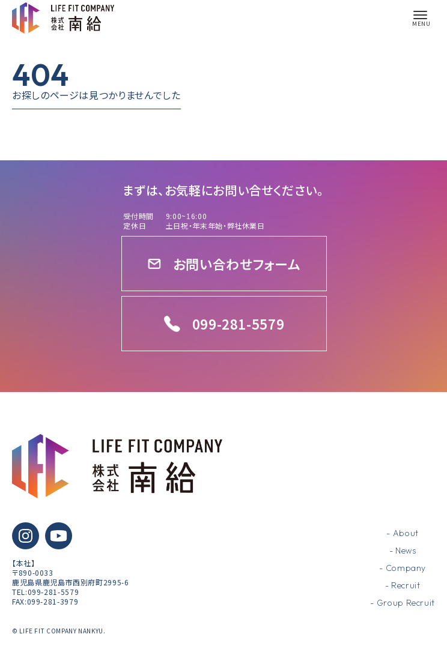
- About (402, 533)
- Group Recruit (402, 602)
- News (402, 550)
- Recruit (403, 585)
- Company (402, 568)
